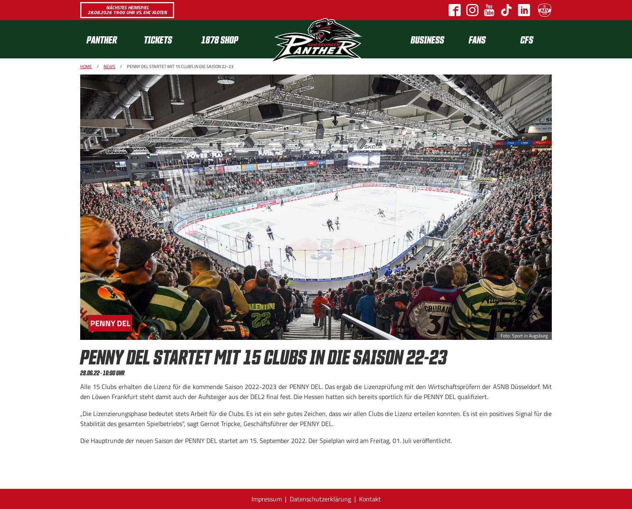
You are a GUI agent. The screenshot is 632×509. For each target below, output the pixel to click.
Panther (102, 39)
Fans (477, 39)
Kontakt (370, 499)
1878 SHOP (219, 39)
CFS (526, 39)
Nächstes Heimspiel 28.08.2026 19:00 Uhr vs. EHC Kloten (127, 10)
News (109, 66)
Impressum (267, 499)
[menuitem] (108, 39)
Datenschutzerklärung (320, 499)
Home (86, 66)
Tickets (158, 39)
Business (427, 39)
